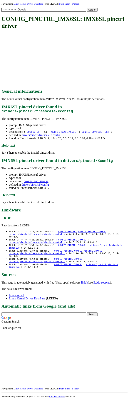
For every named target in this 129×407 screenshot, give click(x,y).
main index (64, 395)
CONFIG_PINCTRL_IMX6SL (92, 232)
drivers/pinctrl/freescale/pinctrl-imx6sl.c (37, 235)
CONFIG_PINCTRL (67, 232)
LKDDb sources (57, 403)
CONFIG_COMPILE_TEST (95, 132)
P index (75, 3)
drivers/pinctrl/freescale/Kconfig (40, 136)
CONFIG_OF (33, 132)
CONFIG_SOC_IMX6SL (63, 132)
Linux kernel (16, 301)
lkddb (84, 289)
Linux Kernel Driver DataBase (28, 3)
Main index (64, 3)
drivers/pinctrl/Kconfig (35, 185)
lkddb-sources (101, 289)
